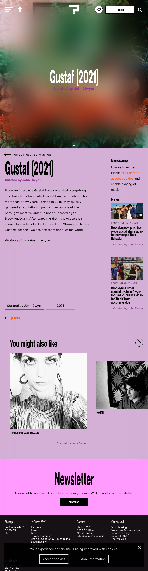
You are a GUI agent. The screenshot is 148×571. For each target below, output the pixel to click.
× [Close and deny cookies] (140, 547)
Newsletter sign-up (123, 533)
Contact (81, 522)
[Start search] (139, 10)
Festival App (118, 538)
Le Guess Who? (14, 527)
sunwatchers (43, 154)
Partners (36, 527)
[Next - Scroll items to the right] (139, 343)
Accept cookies (53, 559)
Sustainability (39, 541)
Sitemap (9, 522)
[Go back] (8, 154)
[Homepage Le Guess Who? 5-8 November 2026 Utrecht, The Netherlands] (74, 9)
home (16, 154)
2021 (60, 306)
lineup (27, 154)
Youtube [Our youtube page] (12, 568)
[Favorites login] (99, 9)
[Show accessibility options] (20, 9)
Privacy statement (41, 536)
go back (12, 318)
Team (34, 533)
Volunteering (119, 527)
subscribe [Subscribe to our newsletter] (74, 502)
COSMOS (10, 530)
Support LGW (119, 536)
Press (34, 530)
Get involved (117, 522)
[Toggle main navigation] (7, 10)
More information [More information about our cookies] (93, 559)
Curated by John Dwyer (24, 306)
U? (6, 533)
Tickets (120, 9)
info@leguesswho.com (90, 536)
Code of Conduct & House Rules (50, 538)
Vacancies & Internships (125, 530)
